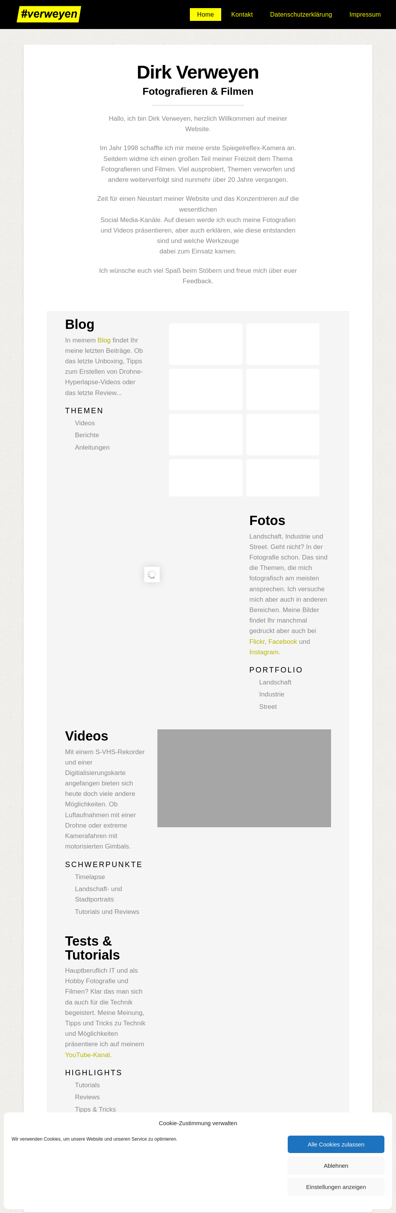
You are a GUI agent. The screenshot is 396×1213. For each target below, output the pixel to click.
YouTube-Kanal (87, 1011)
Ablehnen (336, 1165)
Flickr (257, 597)
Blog (104, 340)
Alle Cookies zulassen (336, 1144)
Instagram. (264, 608)
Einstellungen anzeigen (336, 1187)
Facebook (282, 597)
